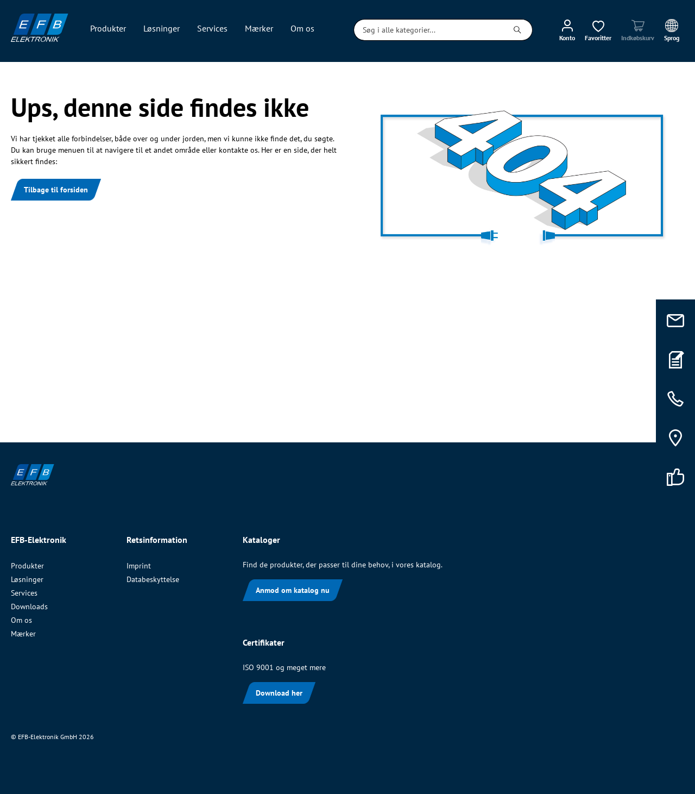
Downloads (29, 606)
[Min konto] (567, 30)
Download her (279, 693)
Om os (21, 620)
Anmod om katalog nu (293, 590)
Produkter (27, 566)
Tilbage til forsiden (56, 190)
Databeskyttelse (153, 579)
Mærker (23, 634)
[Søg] (518, 30)
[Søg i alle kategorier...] (428, 30)
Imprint (139, 566)
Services (24, 593)
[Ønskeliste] (598, 30)
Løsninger (27, 579)
